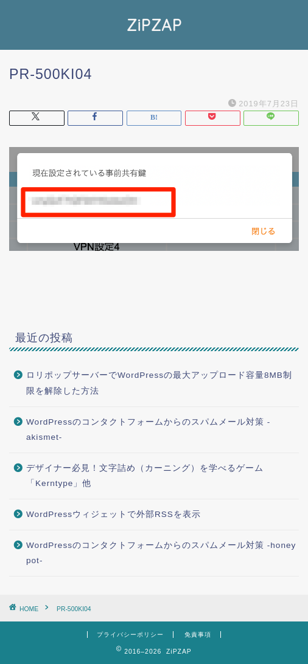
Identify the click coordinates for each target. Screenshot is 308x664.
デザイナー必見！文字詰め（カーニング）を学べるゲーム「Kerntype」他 (145, 476)
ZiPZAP (154, 25)
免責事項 (197, 634)
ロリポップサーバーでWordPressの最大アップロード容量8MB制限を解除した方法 (159, 383)
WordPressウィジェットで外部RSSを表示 (113, 514)
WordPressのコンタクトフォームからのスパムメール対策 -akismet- (148, 429)
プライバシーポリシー (130, 634)
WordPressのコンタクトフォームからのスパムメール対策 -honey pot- (161, 553)
